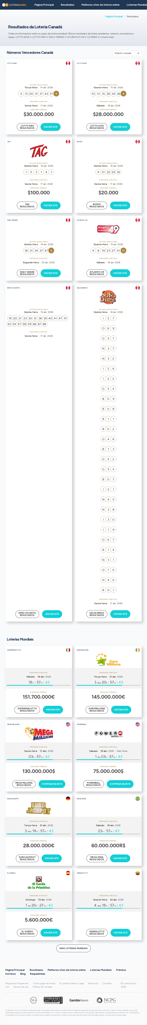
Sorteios (10, 973)
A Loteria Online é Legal (71, 983)
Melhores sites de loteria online (101, 4)
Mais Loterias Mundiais (73, 948)
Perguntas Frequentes (16, 983)
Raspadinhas (37, 973)
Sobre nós (93, 983)
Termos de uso (21, 986)
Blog (23, 973)
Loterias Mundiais (101, 970)
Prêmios (121, 970)
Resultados (36, 970)
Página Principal (114, 16)
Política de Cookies (42, 986)
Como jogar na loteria (44, 983)
